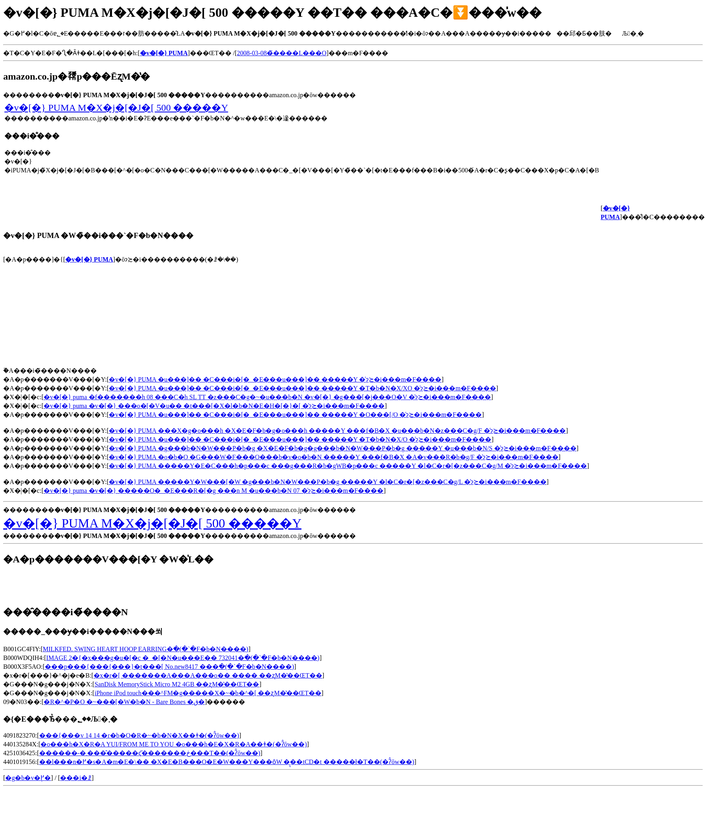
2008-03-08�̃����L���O (282, 53)
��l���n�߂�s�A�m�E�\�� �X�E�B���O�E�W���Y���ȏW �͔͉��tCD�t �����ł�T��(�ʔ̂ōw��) (226, 761)
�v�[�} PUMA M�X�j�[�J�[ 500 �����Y (116, 107)
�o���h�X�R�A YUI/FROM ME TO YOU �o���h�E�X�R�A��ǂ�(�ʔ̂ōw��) (173, 744)
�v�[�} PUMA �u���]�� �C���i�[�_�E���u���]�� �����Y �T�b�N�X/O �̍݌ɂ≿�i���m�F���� (300, 439)
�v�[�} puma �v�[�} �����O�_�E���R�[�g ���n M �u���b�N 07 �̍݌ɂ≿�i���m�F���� (213, 490)
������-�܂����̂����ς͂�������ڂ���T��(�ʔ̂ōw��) (149, 753)
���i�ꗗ (75, 777)
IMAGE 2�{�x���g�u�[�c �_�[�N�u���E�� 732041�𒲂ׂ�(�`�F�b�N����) (183, 657)
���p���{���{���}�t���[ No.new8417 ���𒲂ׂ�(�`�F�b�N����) (169, 666)
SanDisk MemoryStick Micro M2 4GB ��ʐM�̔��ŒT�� (176, 684)
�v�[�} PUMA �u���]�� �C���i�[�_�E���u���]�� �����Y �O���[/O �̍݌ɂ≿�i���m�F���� (295, 414)
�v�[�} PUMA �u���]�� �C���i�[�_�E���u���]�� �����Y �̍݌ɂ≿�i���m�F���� (275, 379)
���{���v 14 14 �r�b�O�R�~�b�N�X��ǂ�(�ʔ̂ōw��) (139, 735)
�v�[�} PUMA (89, 259)
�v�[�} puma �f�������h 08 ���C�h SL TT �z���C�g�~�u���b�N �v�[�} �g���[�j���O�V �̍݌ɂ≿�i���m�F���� (267, 397)
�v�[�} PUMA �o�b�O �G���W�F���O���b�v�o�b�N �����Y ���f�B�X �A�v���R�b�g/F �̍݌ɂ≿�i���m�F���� (333, 457)
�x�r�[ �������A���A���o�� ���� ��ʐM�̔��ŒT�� (208, 675)
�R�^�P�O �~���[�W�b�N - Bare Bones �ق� (124, 701)
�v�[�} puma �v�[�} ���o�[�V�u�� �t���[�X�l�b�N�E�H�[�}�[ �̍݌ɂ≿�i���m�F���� (214, 405)
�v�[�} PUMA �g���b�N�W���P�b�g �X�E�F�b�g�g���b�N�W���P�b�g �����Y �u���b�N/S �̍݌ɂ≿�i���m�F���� (342, 448)
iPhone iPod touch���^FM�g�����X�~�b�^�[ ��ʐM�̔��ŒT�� (207, 693)
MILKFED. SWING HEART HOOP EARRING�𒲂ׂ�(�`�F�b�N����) (145, 649)
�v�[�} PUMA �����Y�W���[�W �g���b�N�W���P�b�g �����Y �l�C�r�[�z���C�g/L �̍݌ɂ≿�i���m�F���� (327, 481)
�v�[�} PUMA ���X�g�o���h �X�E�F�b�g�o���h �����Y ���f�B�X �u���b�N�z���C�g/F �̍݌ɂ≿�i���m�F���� (337, 430)
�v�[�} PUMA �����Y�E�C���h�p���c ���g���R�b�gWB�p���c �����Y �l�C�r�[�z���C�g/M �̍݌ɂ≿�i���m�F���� (348, 465)
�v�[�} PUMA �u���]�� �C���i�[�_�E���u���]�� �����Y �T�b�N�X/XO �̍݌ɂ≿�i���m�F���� (302, 388)
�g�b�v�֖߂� (28, 777)
